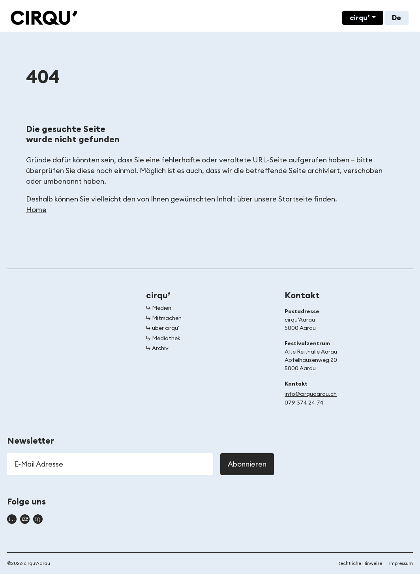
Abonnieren (247, 464)
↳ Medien (158, 308)
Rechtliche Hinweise (360, 563)
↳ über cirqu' (162, 328)
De (396, 17)
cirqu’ (360, 17)
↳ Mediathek (163, 338)
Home (36, 209)
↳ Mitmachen (164, 318)
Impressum (401, 563)
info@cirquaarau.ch (311, 394)
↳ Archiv (157, 348)
